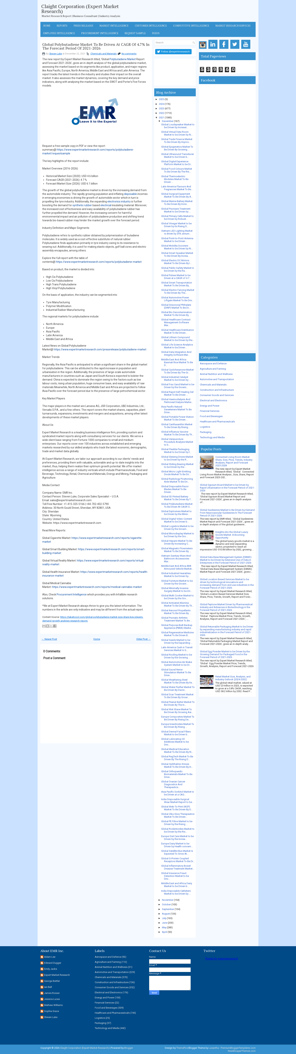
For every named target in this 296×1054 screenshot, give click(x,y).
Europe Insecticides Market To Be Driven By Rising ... (177, 725)
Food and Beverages (211, 416)
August (166, 913)
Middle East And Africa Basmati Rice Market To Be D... (177, 362)
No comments (129, 53)
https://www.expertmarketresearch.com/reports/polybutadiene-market (99, 261)
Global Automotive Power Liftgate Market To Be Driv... (177, 299)
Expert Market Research (57, 975)
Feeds (156, 33)
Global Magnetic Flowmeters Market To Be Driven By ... (177, 550)
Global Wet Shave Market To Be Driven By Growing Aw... (177, 711)
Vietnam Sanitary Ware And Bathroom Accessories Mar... (176, 558)
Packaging (205, 432)
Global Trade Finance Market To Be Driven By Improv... (176, 140)
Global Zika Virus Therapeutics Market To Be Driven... (177, 815)
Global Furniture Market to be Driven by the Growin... (177, 582)
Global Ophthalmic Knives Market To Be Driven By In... (177, 765)
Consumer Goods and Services (217, 395)
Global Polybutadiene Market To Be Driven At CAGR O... (177, 505)
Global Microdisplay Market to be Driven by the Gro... (177, 535)
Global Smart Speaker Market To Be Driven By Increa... (177, 254)
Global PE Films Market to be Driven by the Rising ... (176, 823)
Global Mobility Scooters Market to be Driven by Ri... (177, 247)
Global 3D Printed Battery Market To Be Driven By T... (176, 498)
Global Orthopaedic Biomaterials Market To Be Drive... (176, 774)
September (168, 909)
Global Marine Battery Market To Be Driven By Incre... (177, 202)
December (167, 121)
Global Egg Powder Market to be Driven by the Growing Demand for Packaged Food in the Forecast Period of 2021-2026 (225, 654)
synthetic (77, 205)
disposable (130, 193)
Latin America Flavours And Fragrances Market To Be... (177, 188)
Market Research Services (233, 25)
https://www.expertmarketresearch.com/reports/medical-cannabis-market (97, 586)
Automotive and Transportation (217, 379)
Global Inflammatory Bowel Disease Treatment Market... (177, 867)
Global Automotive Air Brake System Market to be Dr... (176, 663)
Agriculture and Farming (213, 368)
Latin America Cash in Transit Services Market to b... (177, 649)
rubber (88, 205)
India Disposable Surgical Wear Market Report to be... (177, 801)
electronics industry (119, 201)
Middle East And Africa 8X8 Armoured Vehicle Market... (177, 567)
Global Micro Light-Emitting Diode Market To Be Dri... (176, 473)
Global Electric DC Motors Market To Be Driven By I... (176, 262)
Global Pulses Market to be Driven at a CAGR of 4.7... (176, 277)
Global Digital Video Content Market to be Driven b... (176, 520)
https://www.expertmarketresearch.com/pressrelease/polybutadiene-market (100, 349)
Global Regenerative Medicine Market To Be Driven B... (177, 634)
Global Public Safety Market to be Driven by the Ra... (177, 269)
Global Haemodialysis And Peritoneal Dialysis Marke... (177, 401)
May (164, 927)
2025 (161, 99)
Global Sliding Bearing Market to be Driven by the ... (177, 465)
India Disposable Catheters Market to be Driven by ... (176, 892)
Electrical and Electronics (213, 400)
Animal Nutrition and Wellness (216, 374)
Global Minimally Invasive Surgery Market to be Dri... (176, 589)
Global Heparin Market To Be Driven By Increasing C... (176, 542)
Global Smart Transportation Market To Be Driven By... (176, 284)
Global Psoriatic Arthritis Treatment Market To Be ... (176, 619)
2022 (161, 113)
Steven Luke (55, 53)
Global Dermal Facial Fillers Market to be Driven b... (176, 733)
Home (46, 25)
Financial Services (209, 411)
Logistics (205, 426)
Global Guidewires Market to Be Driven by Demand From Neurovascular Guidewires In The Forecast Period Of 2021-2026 (227, 513)
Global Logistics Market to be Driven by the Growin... (177, 527)
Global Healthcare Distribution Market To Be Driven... (177, 331)
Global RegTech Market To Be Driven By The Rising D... (177, 758)
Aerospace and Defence (213, 363)
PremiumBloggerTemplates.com (238, 1047)
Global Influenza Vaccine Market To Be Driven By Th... (177, 433)
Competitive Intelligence (191, 25)
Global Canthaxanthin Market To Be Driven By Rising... (176, 426)
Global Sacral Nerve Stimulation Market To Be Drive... (176, 672)
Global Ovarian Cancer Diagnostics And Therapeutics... (173, 784)
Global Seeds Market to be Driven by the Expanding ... (176, 641)
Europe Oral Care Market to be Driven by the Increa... (177, 837)
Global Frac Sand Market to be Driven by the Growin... (177, 386)
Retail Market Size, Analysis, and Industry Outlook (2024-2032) (233, 678)
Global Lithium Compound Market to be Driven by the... (177, 339)
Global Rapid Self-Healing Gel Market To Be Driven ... (177, 393)
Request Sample (135, 33)
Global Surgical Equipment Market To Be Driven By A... (177, 195)
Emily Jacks (50, 968)
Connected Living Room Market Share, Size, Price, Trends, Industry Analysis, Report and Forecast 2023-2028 (233, 461)
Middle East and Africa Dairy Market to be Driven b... (176, 885)
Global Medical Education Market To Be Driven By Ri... (177, 750)
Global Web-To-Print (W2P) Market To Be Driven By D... (177, 808)
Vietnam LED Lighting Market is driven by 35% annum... (177, 232)
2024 (161, 104)
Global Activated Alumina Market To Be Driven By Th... (177, 604)
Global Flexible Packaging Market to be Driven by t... (176, 450)
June (164, 922)
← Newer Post (49, 639)
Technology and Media (212, 437)
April (164, 932)
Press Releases (83, 25)
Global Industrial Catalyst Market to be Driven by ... (176, 378)
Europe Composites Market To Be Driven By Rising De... (177, 718)
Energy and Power (209, 405)
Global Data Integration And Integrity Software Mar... (176, 353)
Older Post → (143, 639)
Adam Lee (49, 956)
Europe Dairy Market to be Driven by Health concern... (177, 845)
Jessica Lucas (52, 999)
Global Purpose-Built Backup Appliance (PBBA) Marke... (177, 626)
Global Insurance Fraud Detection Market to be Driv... (175, 876)
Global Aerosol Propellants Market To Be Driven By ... (176, 612)
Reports (62, 25)
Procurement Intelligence (99, 33)
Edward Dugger (52, 962)
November (167, 900)
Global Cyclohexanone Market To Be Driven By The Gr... (177, 371)
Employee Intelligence (59, 33)
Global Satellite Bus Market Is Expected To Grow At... (177, 852)
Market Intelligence (114, 25)
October (166, 904)
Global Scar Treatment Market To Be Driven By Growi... (177, 696)
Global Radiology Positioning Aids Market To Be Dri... (177, 480)
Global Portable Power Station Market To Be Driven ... (177, 418)
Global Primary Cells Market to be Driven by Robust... (177, 217)
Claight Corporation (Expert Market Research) (80, 8)
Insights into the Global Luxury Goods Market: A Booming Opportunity (231, 535)
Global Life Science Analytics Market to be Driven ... (177, 346)
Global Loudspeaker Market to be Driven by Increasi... (177, 126)
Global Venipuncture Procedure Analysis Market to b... (177, 442)
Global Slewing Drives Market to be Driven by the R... (177, 458)
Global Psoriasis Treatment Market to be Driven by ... (176, 210)
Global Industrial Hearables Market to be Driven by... (176, 575)
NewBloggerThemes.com (242, 1050)
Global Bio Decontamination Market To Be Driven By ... (176, 313)
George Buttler (52, 981)
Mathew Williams (53, 1005)
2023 (161, 108)
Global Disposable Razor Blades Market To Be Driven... (175, 489)
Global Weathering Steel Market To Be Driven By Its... (177, 681)
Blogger (128, 1047)
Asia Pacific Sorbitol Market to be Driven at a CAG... (177, 793)
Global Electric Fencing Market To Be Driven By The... (177, 291)
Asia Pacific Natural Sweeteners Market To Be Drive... (176, 409)
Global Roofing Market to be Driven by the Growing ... (176, 656)
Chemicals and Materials (103, 53)
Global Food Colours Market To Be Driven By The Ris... (176, 170)
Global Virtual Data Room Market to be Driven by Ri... (177, 133)
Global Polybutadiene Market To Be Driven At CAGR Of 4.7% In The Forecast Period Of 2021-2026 (96, 46)
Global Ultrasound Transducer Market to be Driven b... (177, 155)
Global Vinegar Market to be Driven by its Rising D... (176, 225)
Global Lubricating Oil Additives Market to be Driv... (175, 742)
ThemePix (181, 1047)
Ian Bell (48, 987)
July (164, 918)
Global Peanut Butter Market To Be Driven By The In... (178, 703)
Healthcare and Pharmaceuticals (217, 421)
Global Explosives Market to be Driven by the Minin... (176, 513)
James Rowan (52, 993)
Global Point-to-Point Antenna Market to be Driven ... (177, 240)
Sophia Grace (51, 1011)
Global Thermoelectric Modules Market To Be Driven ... (174, 179)
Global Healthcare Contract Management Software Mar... (175, 322)
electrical (105, 205)
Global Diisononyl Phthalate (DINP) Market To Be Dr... (176, 306)
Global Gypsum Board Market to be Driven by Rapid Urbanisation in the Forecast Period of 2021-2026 (227, 487)
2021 (161, 117)
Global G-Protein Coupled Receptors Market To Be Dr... (178, 860)
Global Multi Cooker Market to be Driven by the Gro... (177, 597)
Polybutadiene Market (122, 59)
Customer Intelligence (151, 25)
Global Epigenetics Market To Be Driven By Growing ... (177, 148)
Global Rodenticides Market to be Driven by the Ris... (177, 830)
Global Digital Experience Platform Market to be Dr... (176, 163)
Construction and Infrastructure (217, 389)
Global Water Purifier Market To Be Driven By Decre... (178, 688)
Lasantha (214, 1047)
